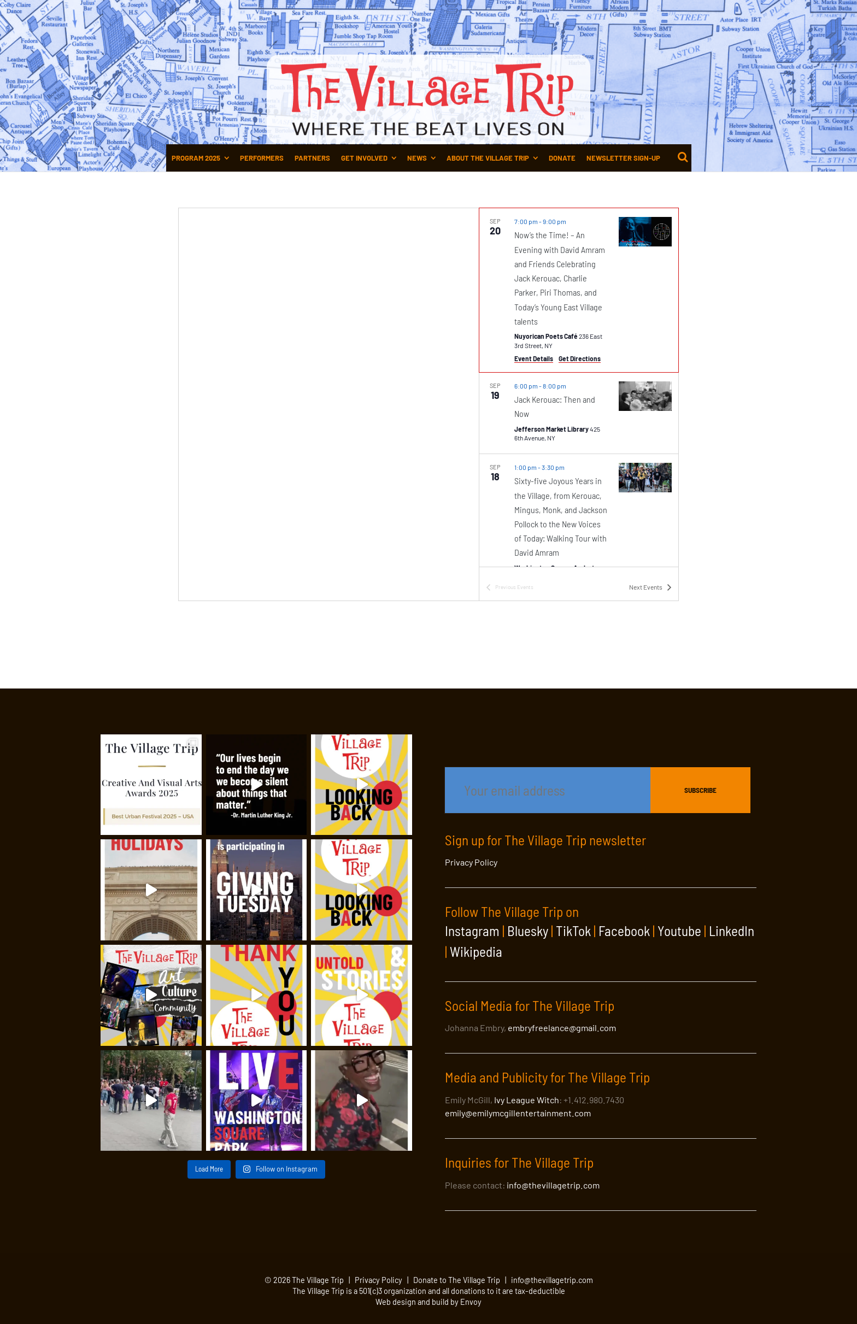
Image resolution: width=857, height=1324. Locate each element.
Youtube (679, 930)
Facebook (624, 930)
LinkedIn (731, 930)
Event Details (533, 358)
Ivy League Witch (526, 1099)
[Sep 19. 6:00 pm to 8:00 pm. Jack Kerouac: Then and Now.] (579, 413)
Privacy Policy (471, 862)
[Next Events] (650, 587)
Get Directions (580, 358)
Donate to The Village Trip (456, 1280)
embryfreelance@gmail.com (562, 1027)
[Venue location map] (329, 404)
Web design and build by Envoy (428, 1302)
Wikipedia (476, 951)
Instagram (472, 930)
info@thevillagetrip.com (553, 1185)
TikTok (573, 930)
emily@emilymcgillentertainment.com (518, 1113)
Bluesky (527, 930)
